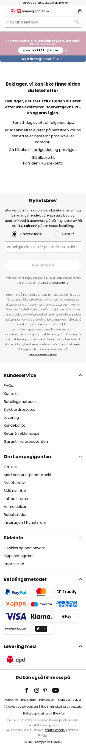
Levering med (20, 646)
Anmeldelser (15, 506)
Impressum (14, 564)
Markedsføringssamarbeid (27, 474)
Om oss (10, 466)
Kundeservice (20, 375)
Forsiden (30, 163)
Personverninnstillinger (20, 700)
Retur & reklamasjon (22, 433)
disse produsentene (54, 283)
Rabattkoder (15, 514)
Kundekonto (52, 163)
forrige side (42, 149)
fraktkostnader (55, 730)
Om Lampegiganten (27, 456)
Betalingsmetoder (20, 401)
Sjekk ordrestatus (19, 409)
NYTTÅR (40, 50)
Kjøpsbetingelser (19, 555)
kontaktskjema (69, 344)
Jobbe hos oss (17, 498)
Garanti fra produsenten (26, 441)
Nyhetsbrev (14, 482)
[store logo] (32, 11)
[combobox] (43, 22)
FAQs (8, 385)
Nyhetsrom (36, 522)
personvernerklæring (42, 354)
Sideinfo (13, 538)
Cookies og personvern (24, 548)
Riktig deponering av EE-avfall (44, 713)
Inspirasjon (13, 522)
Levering (11, 417)
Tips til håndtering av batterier (61, 707)
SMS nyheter (15, 490)
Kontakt (11, 393)
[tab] (43, 408)
